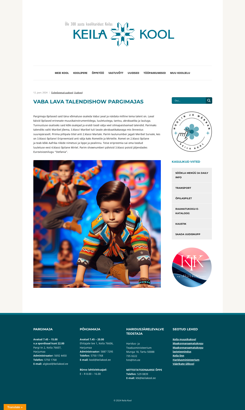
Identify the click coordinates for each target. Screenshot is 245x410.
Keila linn (178, 355)
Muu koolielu (180, 73)
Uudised (133, 73)
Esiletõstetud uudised (62, 92)
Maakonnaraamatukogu (188, 343)
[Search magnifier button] (209, 100)
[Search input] (190, 100)
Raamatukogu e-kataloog (187, 211)
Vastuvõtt (115, 73)
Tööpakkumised (155, 73)
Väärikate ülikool (183, 363)
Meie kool (62, 73)
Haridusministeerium (186, 359)
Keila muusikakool (184, 339)
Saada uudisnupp (187, 234)
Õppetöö (98, 73)
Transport (183, 187)
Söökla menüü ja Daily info (191, 175)
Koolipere (80, 73)
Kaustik (180, 223)
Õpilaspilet (183, 198)
